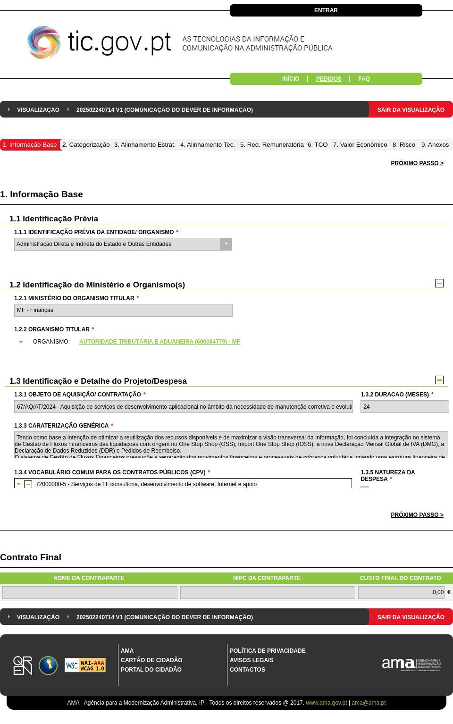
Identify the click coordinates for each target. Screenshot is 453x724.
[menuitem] (38, 109)
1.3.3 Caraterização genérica (63, 425)
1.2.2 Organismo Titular (54, 329)
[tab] (230, 342)
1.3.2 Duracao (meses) (397, 394)
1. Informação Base (41, 194)
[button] (417, 515)
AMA (127, 651)
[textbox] (123, 310)
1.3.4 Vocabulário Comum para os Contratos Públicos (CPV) (112, 472)
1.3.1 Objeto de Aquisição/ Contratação (79, 394)
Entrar (326, 10)
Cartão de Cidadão (152, 660)
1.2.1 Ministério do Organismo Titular (76, 298)
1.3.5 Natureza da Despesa (388, 475)
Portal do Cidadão (151, 669)
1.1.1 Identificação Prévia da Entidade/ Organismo (96, 232)
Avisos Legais (251, 660)
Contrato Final (30, 557)
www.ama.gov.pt (327, 702)
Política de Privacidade (268, 651)
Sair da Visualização (411, 110)
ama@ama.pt (369, 702)
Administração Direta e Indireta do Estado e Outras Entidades (94, 244)
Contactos (247, 669)
